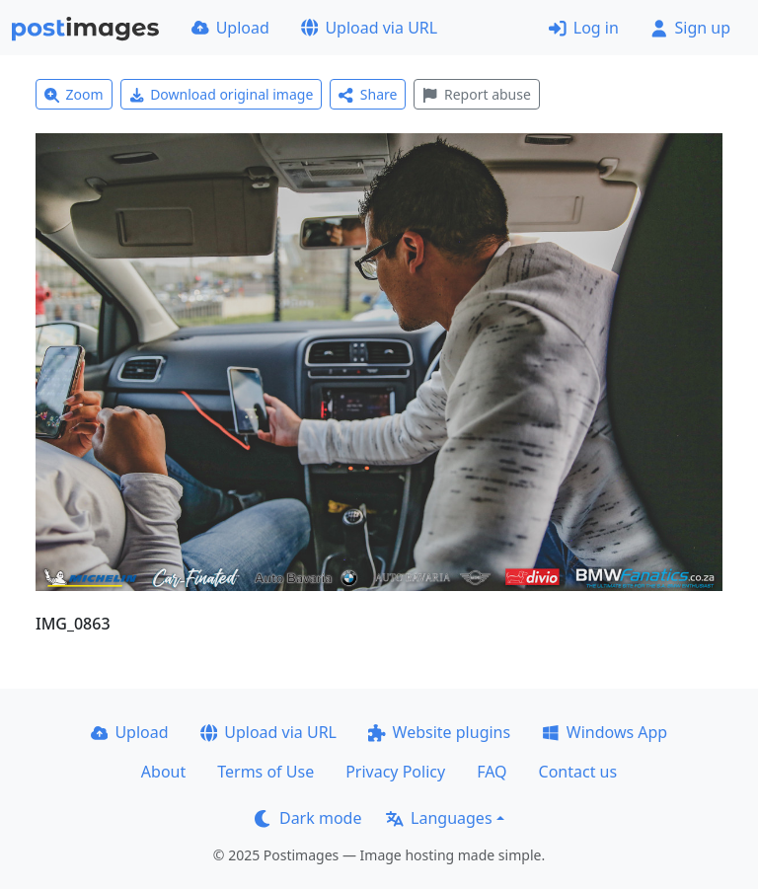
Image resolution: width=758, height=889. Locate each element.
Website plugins (439, 732)
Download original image (221, 94)
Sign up (690, 27)
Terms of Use (265, 771)
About (163, 771)
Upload (230, 27)
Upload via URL (369, 27)
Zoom (74, 94)
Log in (584, 27)
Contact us (578, 771)
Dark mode (308, 818)
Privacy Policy (395, 771)
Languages (439, 818)
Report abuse (476, 94)
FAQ (491, 771)
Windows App (604, 732)
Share (368, 94)
